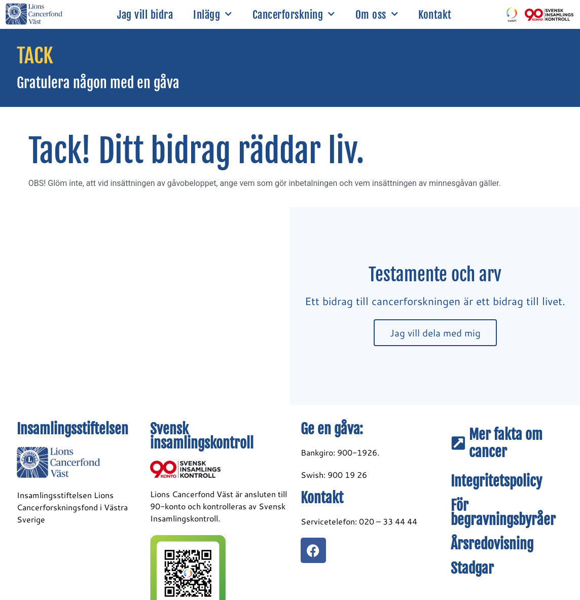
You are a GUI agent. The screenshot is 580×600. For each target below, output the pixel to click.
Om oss (376, 14)
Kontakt (435, 14)
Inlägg (212, 14)
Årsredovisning (492, 544)
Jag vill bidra (145, 14)
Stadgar (472, 568)
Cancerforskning (293, 14)
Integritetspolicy (496, 481)
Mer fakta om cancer (505, 443)
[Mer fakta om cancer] (458, 443)
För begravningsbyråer (503, 513)
